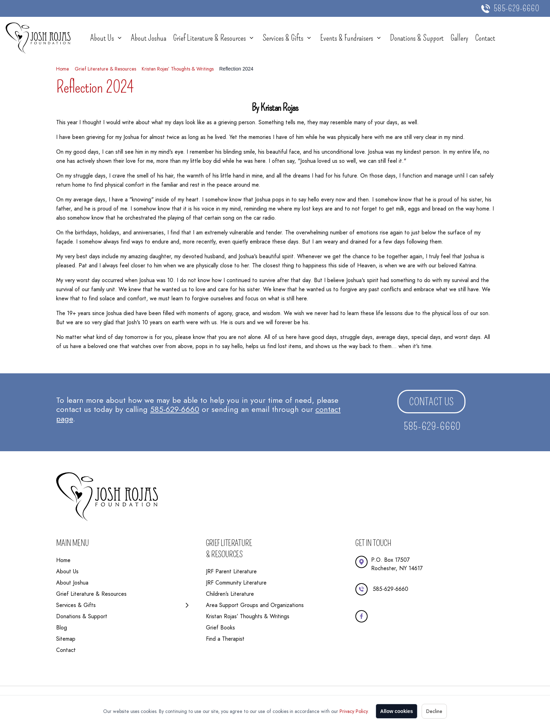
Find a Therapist (225, 639)
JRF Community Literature (236, 583)
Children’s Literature (230, 594)
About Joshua (148, 38)
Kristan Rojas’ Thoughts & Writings (178, 68)
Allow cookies (396, 711)
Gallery (459, 38)
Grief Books (220, 627)
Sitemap (65, 639)
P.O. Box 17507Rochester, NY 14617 (397, 564)
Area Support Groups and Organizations (255, 605)
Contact (485, 38)
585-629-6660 (516, 8)
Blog (61, 627)
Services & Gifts (283, 38)
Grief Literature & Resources (209, 38)
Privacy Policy (354, 711)
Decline (434, 711)
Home (62, 68)
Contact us (431, 401)
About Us (102, 38)
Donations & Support (417, 38)
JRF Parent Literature (231, 571)
